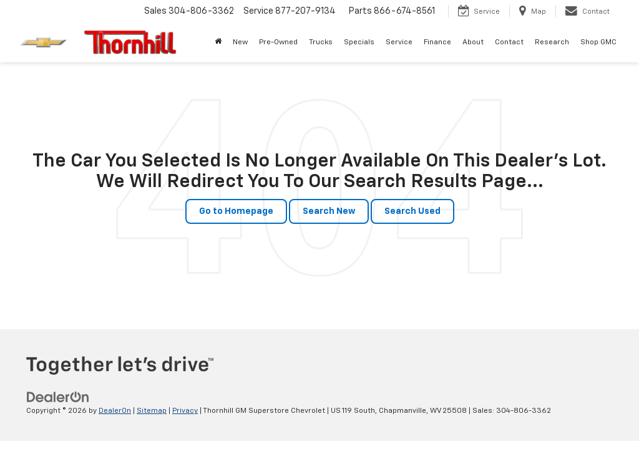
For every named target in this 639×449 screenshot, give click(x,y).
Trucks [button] (321, 42)
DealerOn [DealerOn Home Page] (115, 411)
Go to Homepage (236, 211)
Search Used (412, 211)
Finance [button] (437, 42)
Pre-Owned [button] (278, 42)
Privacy (185, 411)
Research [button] (552, 42)
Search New (329, 211)
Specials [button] (359, 42)
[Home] (218, 42)
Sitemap (152, 411)
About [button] (473, 42)
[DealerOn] (58, 397)
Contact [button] (509, 42)
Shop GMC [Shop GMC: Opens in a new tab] (598, 42)
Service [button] (399, 42)
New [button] (240, 42)
